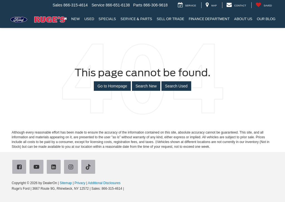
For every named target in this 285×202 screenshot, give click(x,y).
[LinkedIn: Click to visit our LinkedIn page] (55, 167)
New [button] (75, 19)
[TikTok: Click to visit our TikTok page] (89, 167)
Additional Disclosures (104, 183)
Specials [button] (107, 19)
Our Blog (266, 19)
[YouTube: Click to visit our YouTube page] (38, 167)
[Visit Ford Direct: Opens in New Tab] (126, 189)
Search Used (176, 86)
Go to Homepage (112, 86)
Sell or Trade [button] (170, 19)
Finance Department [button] (209, 19)
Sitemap (66, 183)
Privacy (80, 183)
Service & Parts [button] (136, 19)
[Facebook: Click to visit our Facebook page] (20, 167)
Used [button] (89, 19)
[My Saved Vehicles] (263, 5)
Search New (146, 86)
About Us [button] (243, 19)
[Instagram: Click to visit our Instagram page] (72, 167)
